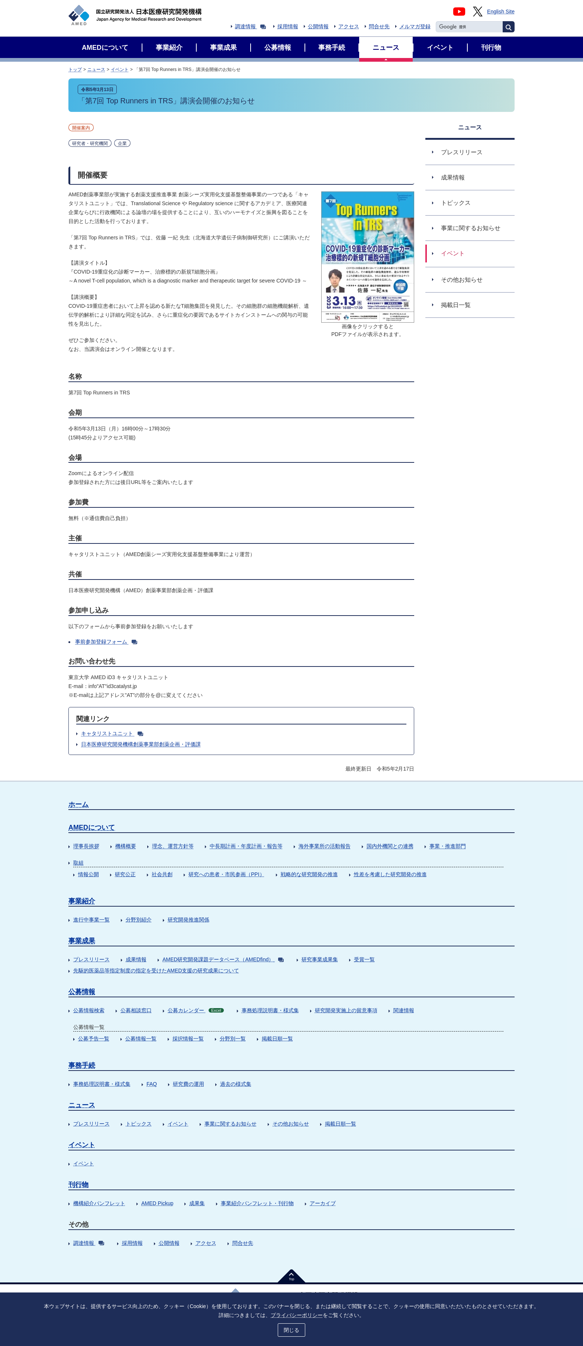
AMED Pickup (157, 1203)
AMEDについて (91, 827)
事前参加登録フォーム (106, 642)
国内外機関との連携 (390, 846)
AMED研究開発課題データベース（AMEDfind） (223, 959)
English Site (501, 11)
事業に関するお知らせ (230, 1124)
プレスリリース (91, 959)
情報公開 (88, 874)
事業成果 (81, 941)
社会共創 (162, 874)
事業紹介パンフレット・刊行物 (257, 1203)
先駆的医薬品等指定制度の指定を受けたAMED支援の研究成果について (156, 971)
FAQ (151, 1084)
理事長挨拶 (86, 846)
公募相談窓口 (136, 1010)
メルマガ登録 (415, 26)
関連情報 (403, 1010)
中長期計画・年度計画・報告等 (246, 846)
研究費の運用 (188, 1084)
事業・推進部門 (447, 846)
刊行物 (78, 1184)
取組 (78, 863)
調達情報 (250, 26)
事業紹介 (81, 901)
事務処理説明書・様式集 (270, 1010)
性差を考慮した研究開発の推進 (390, 874)
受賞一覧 (364, 959)
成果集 (197, 1203)
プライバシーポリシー (297, 1315)
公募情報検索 (88, 1010)
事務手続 (81, 1065)
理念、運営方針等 (173, 846)
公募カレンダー (196, 1010)
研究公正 (125, 874)
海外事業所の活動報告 (325, 846)
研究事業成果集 (320, 959)
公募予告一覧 (93, 1039)
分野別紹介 (139, 920)
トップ (75, 69)
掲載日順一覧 (277, 1039)
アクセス (348, 26)
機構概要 (125, 846)
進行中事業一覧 (91, 920)
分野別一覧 (233, 1039)
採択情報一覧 (188, 1039)
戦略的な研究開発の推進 (309, 874)
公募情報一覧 (141, 1039)
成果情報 (136, 959)
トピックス (139, 1124)
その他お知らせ (291, 1124)
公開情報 (318, 26)
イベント (120, 69)
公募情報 (81, 991)
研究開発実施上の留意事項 (346, 1010)
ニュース (96, 69)
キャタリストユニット (112, 733)
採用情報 (287, 26)
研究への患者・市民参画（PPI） (227, 874)
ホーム (78, 804)
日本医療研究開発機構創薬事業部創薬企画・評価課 (141, 744)
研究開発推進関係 (188, 920)
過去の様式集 (235, 1084)
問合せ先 (379, 26)
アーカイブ (323, 1203)
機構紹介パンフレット (99, 1203)
